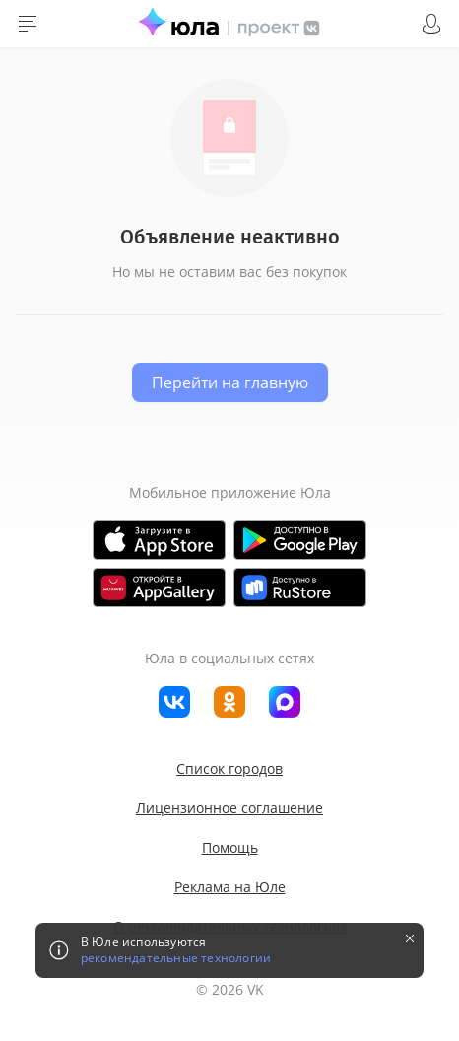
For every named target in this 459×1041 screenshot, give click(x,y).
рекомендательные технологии (176, 958)
